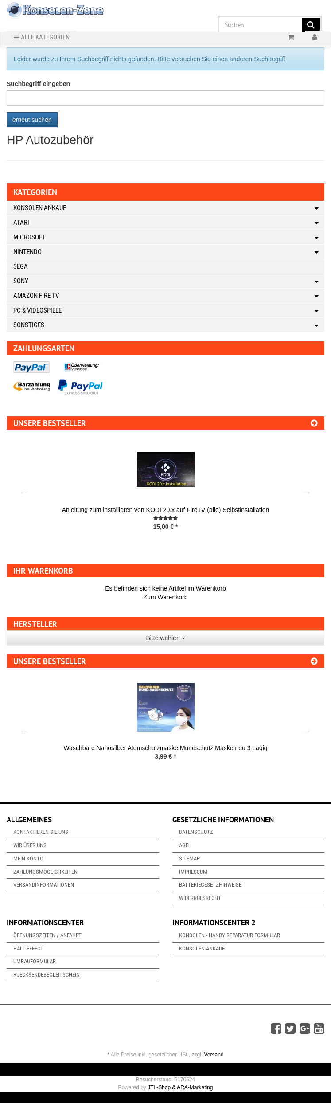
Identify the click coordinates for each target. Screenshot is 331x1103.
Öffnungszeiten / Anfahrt (47, 935)
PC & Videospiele (168, 310)
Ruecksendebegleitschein (46, 974)
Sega (20, 266)
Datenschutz (196, 832)
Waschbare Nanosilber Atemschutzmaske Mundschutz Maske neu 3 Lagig (165, 747)
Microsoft (168, 237)
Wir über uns (30, 845)
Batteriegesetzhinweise (210, 884)
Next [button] (307, 492)
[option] (165, 492)
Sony (168, 281)
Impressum (193, 871)
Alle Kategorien (42, 37)
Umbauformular (34, 961)
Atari (168, 222)
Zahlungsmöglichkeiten (45, 871)
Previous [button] (24, 492)
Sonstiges (168, 325)
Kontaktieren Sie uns (40, 832)
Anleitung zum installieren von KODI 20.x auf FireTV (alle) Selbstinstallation (165, 509)
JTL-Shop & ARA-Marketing (180, 1087)
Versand (214, 1055)
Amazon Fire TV (168, 296)
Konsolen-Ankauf (202, 948)
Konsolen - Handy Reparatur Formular (229, 935)
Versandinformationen (43, 884)
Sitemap (189, 858)
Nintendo (168, 252)
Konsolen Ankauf (168, 208)
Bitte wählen (165, 637)
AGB (184, 845)
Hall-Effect (28, 948)
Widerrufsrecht (200, 898)
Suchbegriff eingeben (38, 83)
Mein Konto (28, 858)
